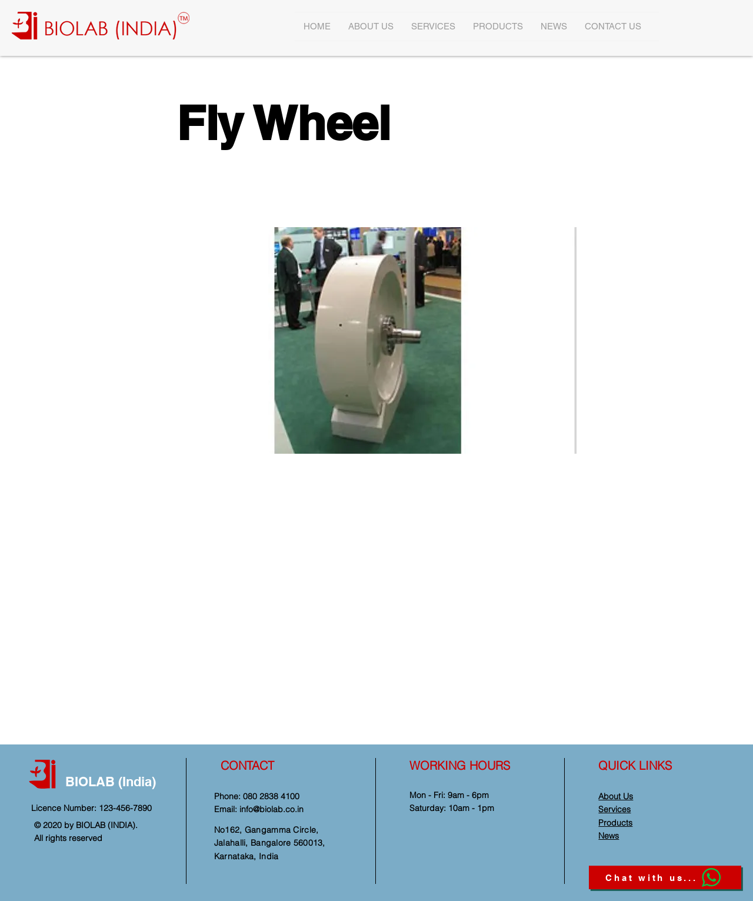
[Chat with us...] (665, 877)
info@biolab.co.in (271, 809)
